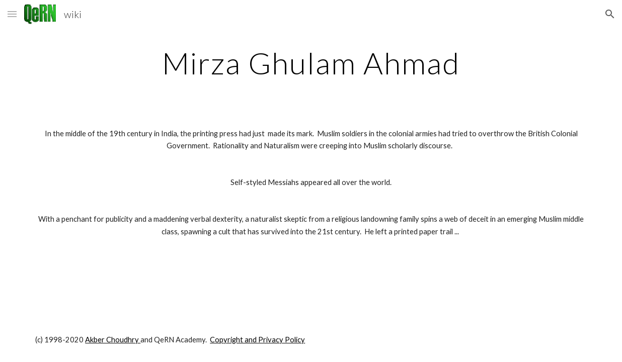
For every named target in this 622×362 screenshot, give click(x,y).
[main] (311, 62)
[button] (12, 14)
